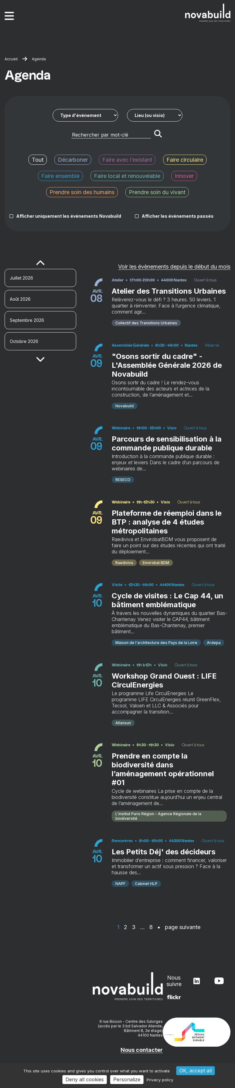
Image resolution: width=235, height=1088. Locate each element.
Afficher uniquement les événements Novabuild (68, 216)
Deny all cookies (84, 1079)
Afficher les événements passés (178, 216)
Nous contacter (142, 1050)
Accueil (11, 59)
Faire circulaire (184, 159)
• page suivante (178, 927)
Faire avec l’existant (127, 159)
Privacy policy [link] (160, 1079)
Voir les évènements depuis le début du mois (174, 266)
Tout (37, 159)
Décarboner (73, 159)
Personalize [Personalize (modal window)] (126, 1079)
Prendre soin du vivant (157, 192)
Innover (184, 176)
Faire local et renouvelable (127, 176)
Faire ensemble (60, 176)
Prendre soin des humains (82, 192)
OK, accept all (195, 1070)
